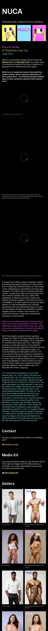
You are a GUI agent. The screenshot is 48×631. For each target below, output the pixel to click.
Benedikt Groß (23, 62)
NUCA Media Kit (11, 473)
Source (24, 367)
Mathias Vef (7, 62)
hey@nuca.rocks (11, 444)
